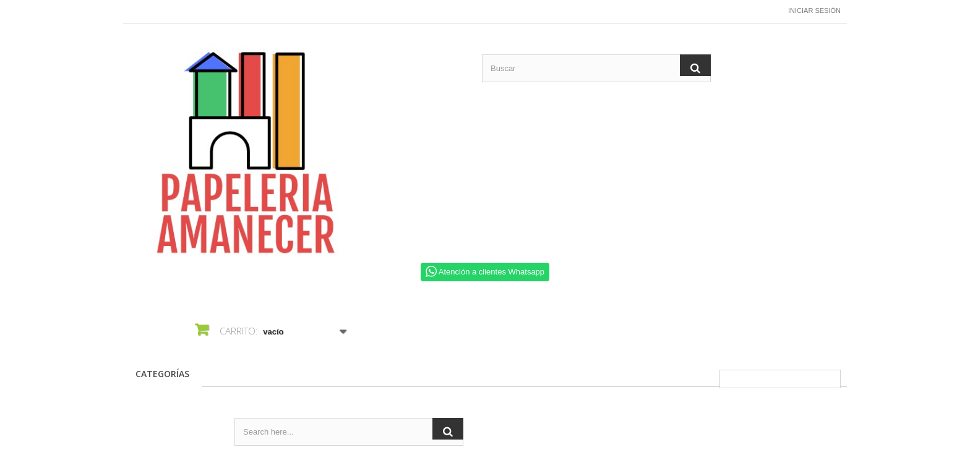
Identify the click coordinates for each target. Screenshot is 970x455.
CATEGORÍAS (162, 374)
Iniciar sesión (814, 10)
